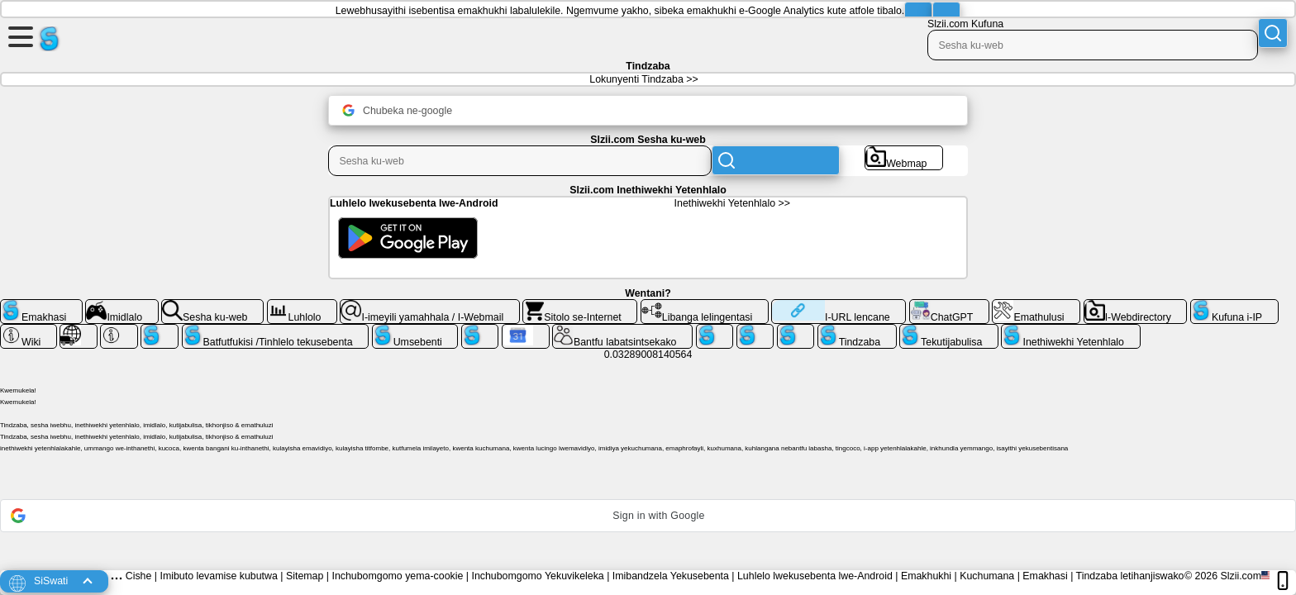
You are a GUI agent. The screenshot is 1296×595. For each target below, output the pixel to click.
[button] (648, 515)
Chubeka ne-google (397, 110)
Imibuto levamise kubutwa (218, 576)
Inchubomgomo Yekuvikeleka (537, 576)
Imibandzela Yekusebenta (670, 576)
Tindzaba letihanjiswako (1130, 576)
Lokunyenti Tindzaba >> (643, 79)
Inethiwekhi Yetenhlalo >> (732, 203)
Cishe (139, 576)
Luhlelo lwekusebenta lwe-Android (815, 576)
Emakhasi (1044, 576)
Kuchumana (987, 576)
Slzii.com (1240, 576)
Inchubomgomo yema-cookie (397, 576)
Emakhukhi (926, 576)
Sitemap (304, 576)
